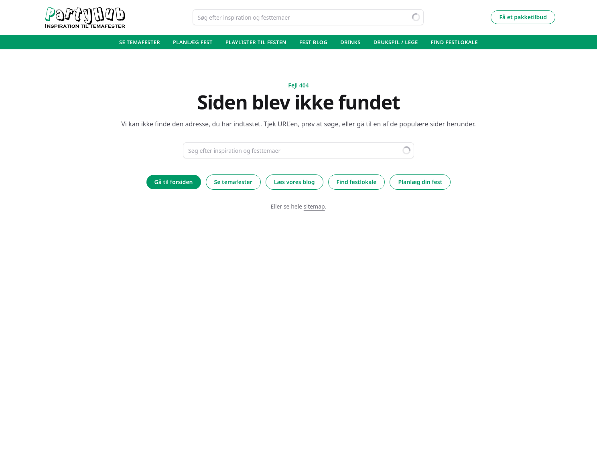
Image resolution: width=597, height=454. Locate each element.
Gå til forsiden (173, 182)
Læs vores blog (294, 182)
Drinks (350, 42)
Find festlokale (357, 182)
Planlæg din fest (420, 182)
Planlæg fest (193, 42)
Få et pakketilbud (523, 17)
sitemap (314, 206)
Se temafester (139, 42)
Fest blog (313, 42)
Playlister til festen (255, 42)
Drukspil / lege (396, 42)
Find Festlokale (454, 42)
